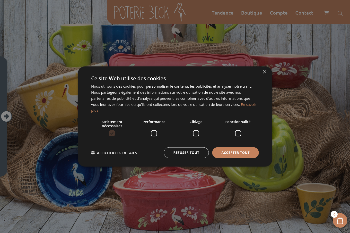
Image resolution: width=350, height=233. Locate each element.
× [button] (264, 72)
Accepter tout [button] (235, 152)
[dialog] (175, 116)
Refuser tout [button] (186, 152)
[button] (114, 152)
